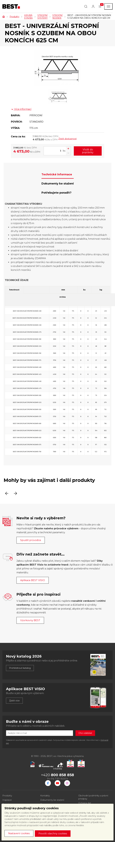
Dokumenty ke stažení (52, 800)
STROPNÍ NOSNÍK (57, 16)
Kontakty (45, 795)
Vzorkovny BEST (30, 620)
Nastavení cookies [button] (19, 833)
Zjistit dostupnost (67, 138)
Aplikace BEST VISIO (32, 580)
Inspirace (7, 800)
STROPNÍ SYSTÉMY (42, 16)
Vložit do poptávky (87, 151)
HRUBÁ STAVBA (28, 16)
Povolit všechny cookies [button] (52, 833)
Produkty (14, 16)
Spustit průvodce (30, 540)
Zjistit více (14, 700)
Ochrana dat (84, 803)
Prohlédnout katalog (20, 668)
